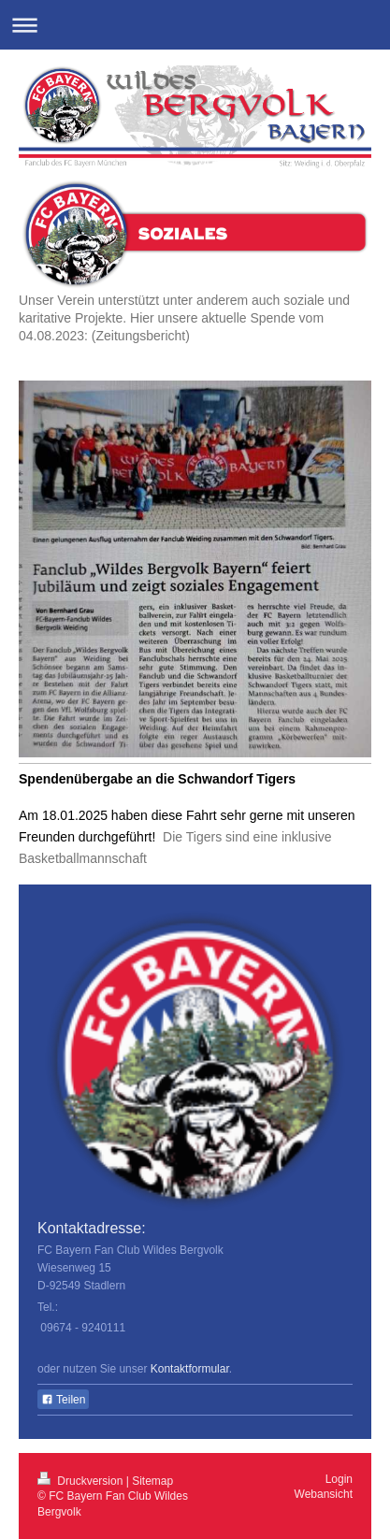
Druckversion (81, 1481)
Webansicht (324, 1494)
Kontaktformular (190, 1368)
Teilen (63, 1399)
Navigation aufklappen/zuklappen (195, 25)
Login (339, 1479)
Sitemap (152, 1481)
